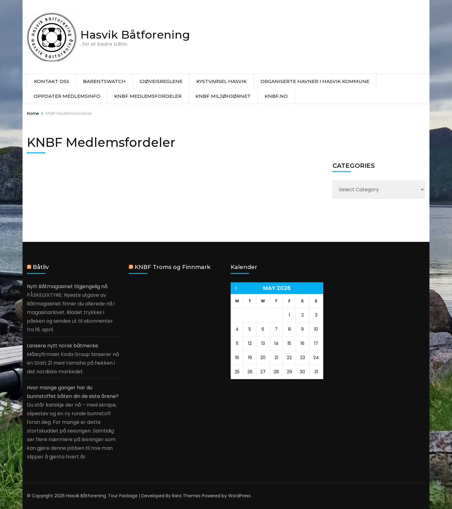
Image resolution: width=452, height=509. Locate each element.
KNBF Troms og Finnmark (172, 267)
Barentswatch (104, 81)
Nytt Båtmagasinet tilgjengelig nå (67, 286)
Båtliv (41, 267)
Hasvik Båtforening (135, 34)
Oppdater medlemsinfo (67, 96)
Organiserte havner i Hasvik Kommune (315, 81)
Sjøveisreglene (161, 81)
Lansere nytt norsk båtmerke (62, 345)
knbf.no (276, 96)
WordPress (239, 496)
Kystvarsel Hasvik (221, 81)
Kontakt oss (51, 81)
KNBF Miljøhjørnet (223, 96)
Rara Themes (186, 496)
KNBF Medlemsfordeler (148, 96)
